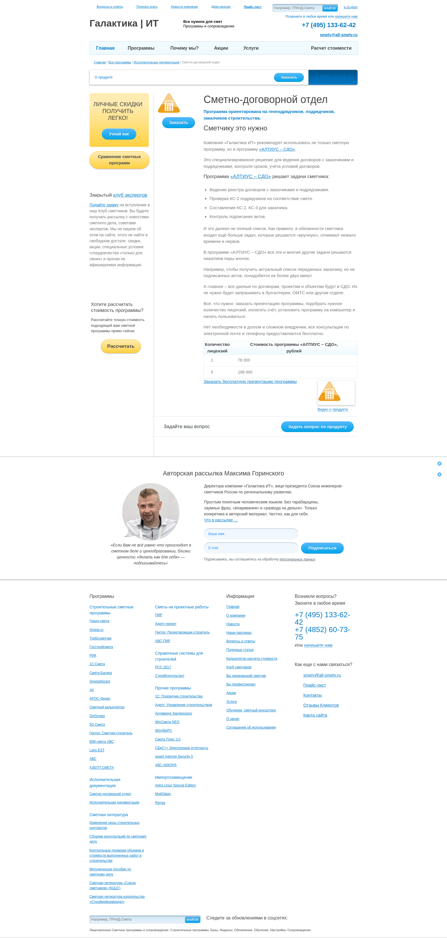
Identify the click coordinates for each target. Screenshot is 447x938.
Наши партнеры (239, 633)
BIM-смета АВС (102, 742)
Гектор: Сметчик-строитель (111, 733)
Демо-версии (220, 6)
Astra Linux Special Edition (175, 785)
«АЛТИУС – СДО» (277, 149)
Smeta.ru (96, 630)
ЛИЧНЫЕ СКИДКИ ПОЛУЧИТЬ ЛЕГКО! (118, 111)
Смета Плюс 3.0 (167, 739)
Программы (141, 48)
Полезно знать (147, 6)
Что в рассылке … (221, 520)
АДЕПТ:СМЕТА (102, 768)
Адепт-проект (165, 624)
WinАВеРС (163, 731)
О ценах (232, 719)
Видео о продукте (333, 409)
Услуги (251, 48)
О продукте (104, 77)
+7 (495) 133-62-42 (332, 77)
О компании (235, 616)
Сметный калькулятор (107, 707)
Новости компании (184, 6)
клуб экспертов (130, 195)
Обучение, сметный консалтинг (251, 710)
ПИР (158, 615)
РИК (93, 655)
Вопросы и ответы (110, 6)
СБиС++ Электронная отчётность (181, 748)
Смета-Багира (101, 673)
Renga (160, 803)
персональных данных (297, 559)
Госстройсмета (101, 647)
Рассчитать (121, 346)
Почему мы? (184, 48)
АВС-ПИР (162, 641)
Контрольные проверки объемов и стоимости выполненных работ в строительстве (117, 855)
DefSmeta (97, 716)
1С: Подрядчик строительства (178, 696)
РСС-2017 (163, 667)
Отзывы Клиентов (321, 705)
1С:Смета (97, 664)
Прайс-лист (314, 685)
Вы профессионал (240, 684)
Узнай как (119, 133)
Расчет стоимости (331, 48)
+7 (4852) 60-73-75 (322, 633)
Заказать (289, 77)
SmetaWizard (100, 681)
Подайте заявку (104, 205)
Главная (105, 48)
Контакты (312, 695)
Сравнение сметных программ (119, 160)
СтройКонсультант (169, 676)
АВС (93, 759)
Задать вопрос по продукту (317, 426)
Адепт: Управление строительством (183, 705)
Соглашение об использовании (251, 727)
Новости (232, 624)
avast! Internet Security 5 (174, 757)
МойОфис (163, 794)
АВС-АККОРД (165, 765)
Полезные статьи (239, 650)
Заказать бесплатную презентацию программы (250, 381)
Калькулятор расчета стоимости (251, 659)
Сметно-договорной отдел (110, 794)
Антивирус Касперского (173, 713)
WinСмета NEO (167, 722)
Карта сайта (315, 715)
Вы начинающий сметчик (246, 676)
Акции (221, 48)
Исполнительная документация (114, 802)
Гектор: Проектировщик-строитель (182, 632)
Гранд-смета (99, 621)
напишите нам (346, 17)
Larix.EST (97, 750)
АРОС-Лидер (100, 699)
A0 (92, 690)
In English (350, 7)
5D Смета (97, 725)
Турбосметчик (100, 638)
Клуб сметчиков (238, 667)
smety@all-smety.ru (338, 35)
